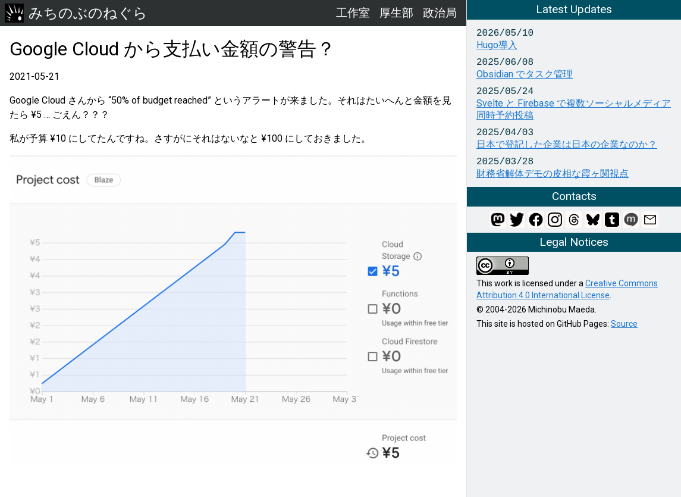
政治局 (440, 13)
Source (624, 324)
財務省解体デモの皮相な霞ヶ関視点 (552, 173)
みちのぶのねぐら (76, 13)
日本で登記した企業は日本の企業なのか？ (566, 144)
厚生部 (396, 13)
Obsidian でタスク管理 (524, 74)
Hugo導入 (496, 45)
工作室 (353, 13)
